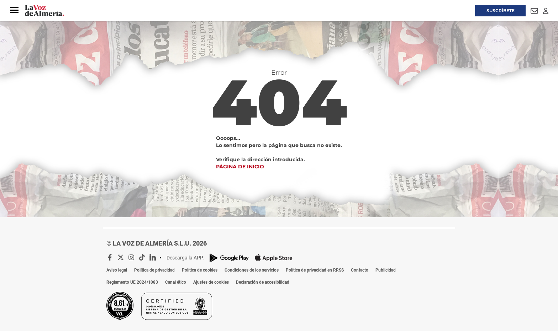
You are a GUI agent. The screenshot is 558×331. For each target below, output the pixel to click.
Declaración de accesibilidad (262, 282)
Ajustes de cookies (211, 282)
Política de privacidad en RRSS (315, 270)
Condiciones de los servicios (252, 270)
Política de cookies (199, 270)
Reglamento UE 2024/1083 (132, 282)
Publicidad (385, 270)
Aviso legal (116, 270)
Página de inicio (240, 166)
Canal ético (175, 282)
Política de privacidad (154, 270)
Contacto (359, 270)
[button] (14, 10)
